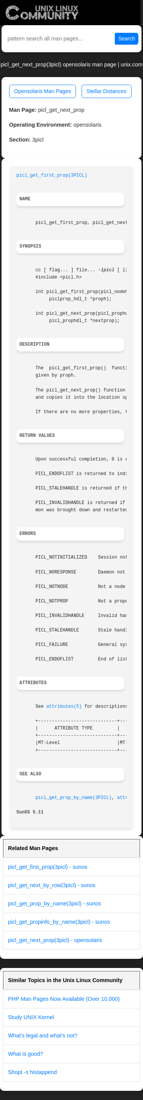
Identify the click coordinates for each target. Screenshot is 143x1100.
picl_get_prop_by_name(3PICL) (73, 797)
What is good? (25, 1054)
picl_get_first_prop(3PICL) (51, 175)
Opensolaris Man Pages (42, 91)
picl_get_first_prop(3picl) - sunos (47, 867)
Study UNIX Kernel (31, 1017)
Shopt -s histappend (32, 1072)
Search (126, 38)
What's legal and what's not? (42, 1035)
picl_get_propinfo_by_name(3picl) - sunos (59, 922)
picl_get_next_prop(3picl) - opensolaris (55, 940)
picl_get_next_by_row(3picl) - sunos (52, 885)
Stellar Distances (107, 91)
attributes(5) (64, 706)
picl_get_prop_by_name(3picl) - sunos (54, 903)
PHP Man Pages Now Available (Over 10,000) (64, 999)
